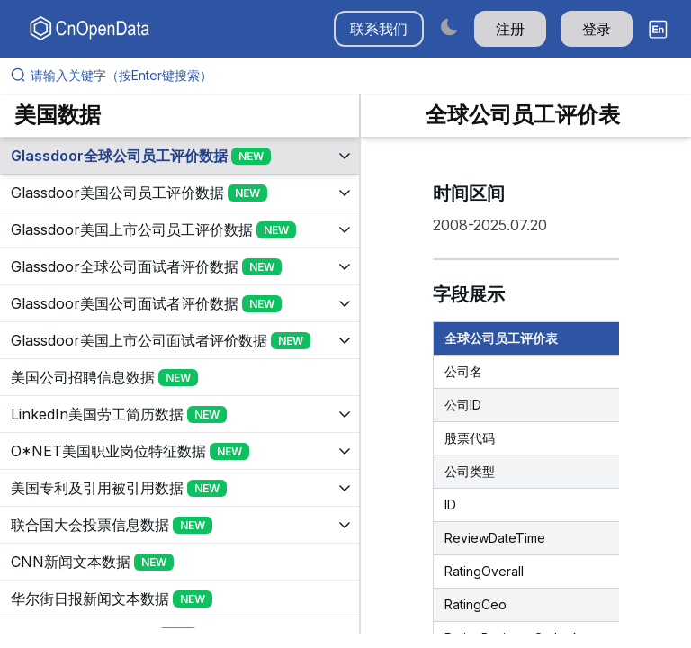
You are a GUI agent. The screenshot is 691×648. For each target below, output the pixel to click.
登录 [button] (596, 29)
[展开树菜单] (179, 156)
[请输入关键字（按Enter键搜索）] (352, 76)
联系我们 (379, 29)
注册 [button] (510, 29)
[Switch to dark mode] (449, 26)
